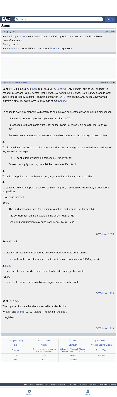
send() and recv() (15, 341)
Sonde (73, 355)
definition (7, 82)
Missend (101, 355)
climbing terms (44, 341)
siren (14, 32)
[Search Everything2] (58, 19)
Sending (61, 89)
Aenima (44, 345)
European (54, 48)
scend (20, 311)
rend (44, 360)
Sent (34, 89)
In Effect (72, 341)
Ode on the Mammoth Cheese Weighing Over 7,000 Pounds (72, 350)
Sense (61, 101)
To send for (8, 282)
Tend (44, 355)
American (15, 48)
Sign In (110, 19)
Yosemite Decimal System (101, 345)
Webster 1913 (21, 82)
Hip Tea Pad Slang (101, 341)
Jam (15, 360)
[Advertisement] (58, 8)
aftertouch (73, 345)
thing (5, 32)
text (15, 345)
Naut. (8, 265)
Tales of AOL (101, 350)
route (39, 36)
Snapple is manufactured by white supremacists (44, 350)
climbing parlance (15, 36)
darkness (73, 360)
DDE (15, 355)
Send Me (15, 350)
